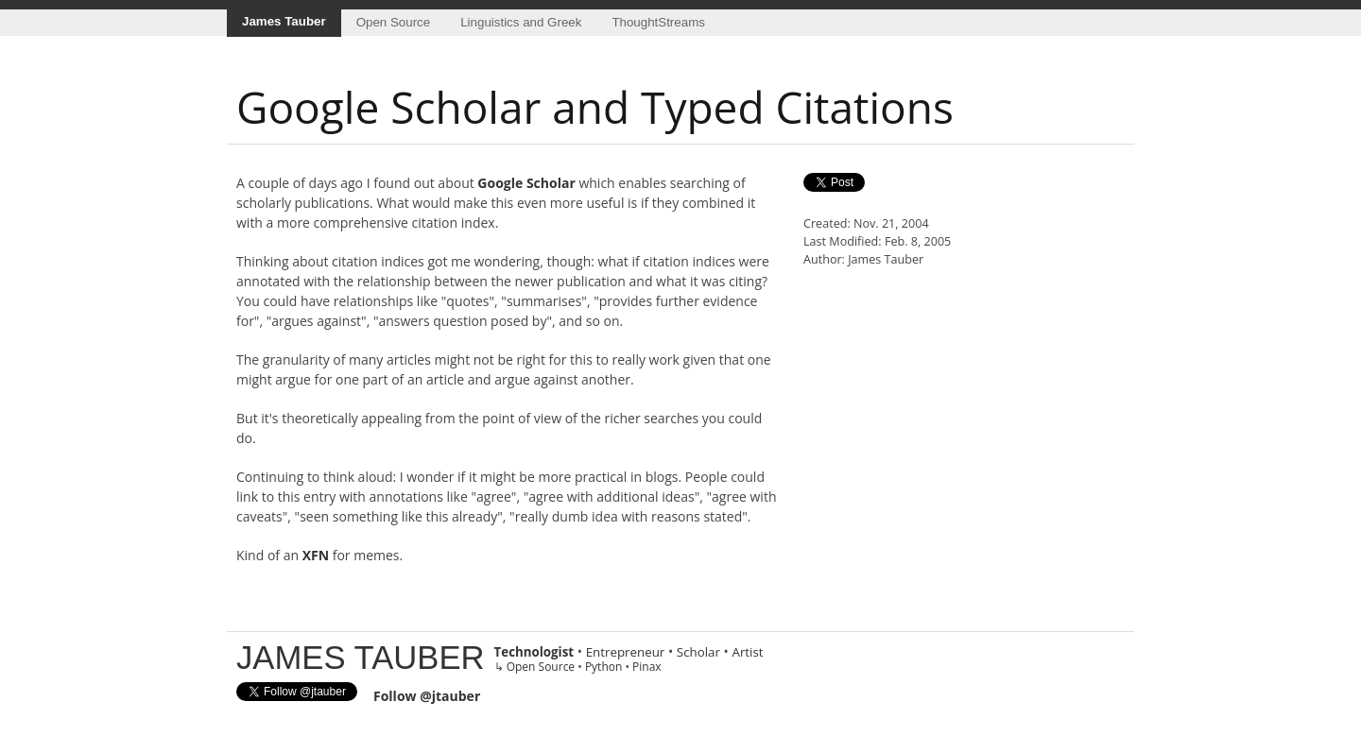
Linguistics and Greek (520, 22)
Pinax (647, 667)
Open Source (393, 22)
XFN (315, 555)
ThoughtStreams (658, 22)
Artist (747, 651)
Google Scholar (526, 183)
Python (603, 667)
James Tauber (284, 21)
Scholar (698, 651)
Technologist (534, 651)
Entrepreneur (625, 651)
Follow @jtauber (426, 696)
